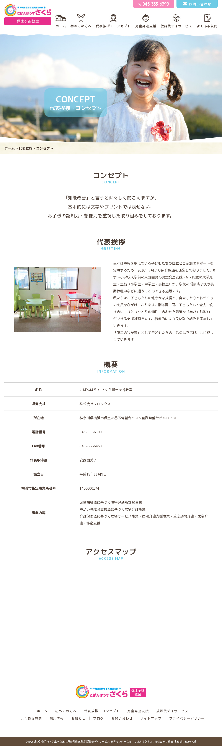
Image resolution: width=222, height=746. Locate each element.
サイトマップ (151, 718)
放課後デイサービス (176, 26)
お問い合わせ (122, 718)
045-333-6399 (91, 432)
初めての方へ (80, 26)
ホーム (61, 26)
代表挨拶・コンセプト (113, 26)
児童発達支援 (145, 26)
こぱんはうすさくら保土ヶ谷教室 (107, 741)
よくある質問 (207, 26)
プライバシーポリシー (187, 718)
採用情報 (56, 718)
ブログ (98, 718)
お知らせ (78, 718)
